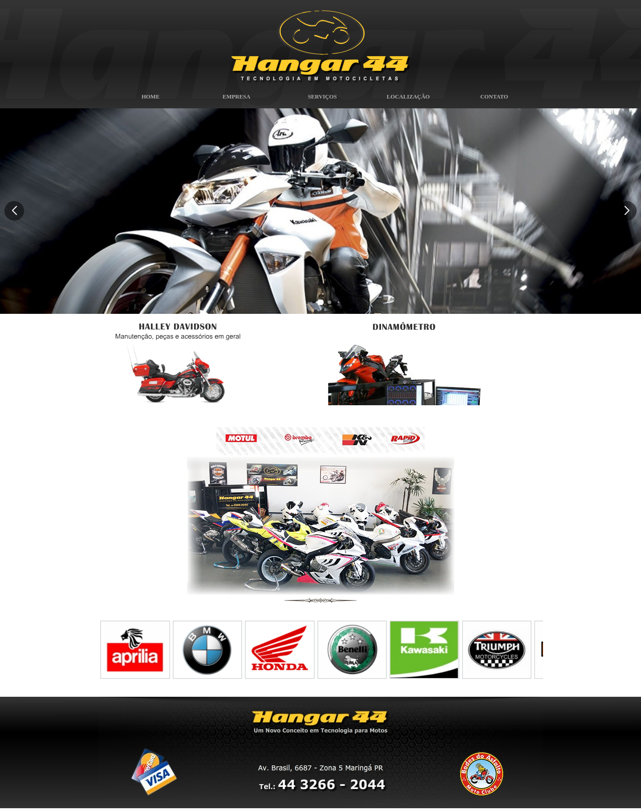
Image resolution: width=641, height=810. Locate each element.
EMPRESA (234, 99)
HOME (148, 99)
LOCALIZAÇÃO (406, 99)
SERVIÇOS (321, 99)
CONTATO (492, 99)
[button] (627, 211)
